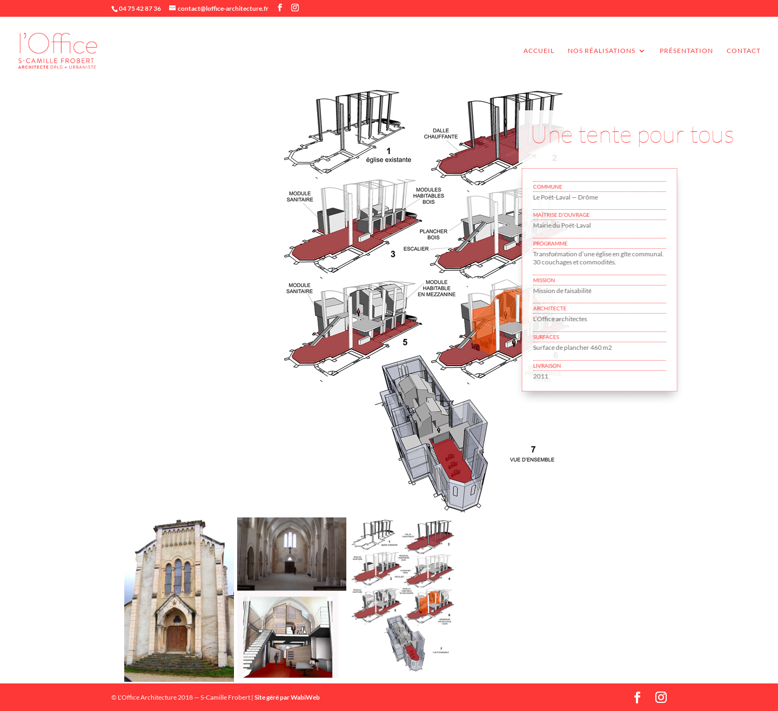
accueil (539, 51)
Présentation (686, 51)
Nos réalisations (601, 51)
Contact (744, 51)
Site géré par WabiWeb (287, 697)
